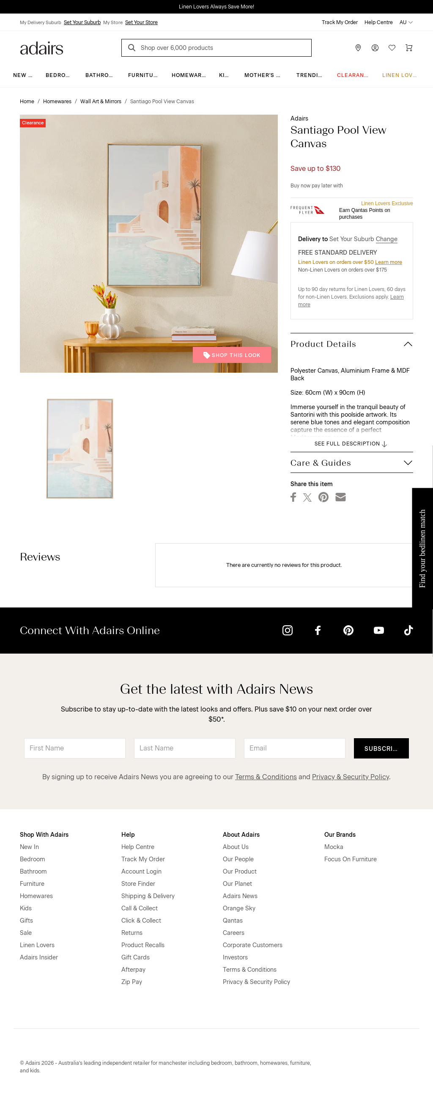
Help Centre (378, 22)
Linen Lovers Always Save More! (216, 7)
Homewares (190, 75)
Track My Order (340, 22)
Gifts (26, 920)
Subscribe (382, 749)
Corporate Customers (252, 945)
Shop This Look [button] (231, 355)
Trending (311, 75)
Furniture (144, 75)
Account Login (141, 871)
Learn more (388, 262)
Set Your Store (141, 22)
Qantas (233, 920)
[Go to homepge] (41, 47)
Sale (26, 933)
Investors (235, 957)
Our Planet (237, 884)
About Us (236, 847)
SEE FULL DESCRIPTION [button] (352, 444)
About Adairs (241, 834)
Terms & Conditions (266, 777)
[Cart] (409, 48)
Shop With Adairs (44, 834)
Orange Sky (239, 908)
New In (23, 75)
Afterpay (133, 969)
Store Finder (138, 884)
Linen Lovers (403, 75)
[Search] (133, 49)
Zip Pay (131, 982)
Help (128, 834)
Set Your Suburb (82, 22)
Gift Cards (135, 957)
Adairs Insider (39, 957)
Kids (226, 75)
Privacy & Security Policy (350, 777)
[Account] (375, 48)
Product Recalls (142, 945)
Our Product (240, 871)
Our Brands (340, 834)
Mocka (333, 847)
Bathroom (101, 75)
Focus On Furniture (350, 859)
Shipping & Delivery (148, 896)
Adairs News (240, 896)
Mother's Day (265, 75)
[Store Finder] (358, 48)
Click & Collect (141, 920)
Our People (238, 859)
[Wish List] (392, 48)
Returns (132, 933)
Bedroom (60, 75)
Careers (233, 933)
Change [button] (386, 239)
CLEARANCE (354, 75)
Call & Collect (139, 908)
